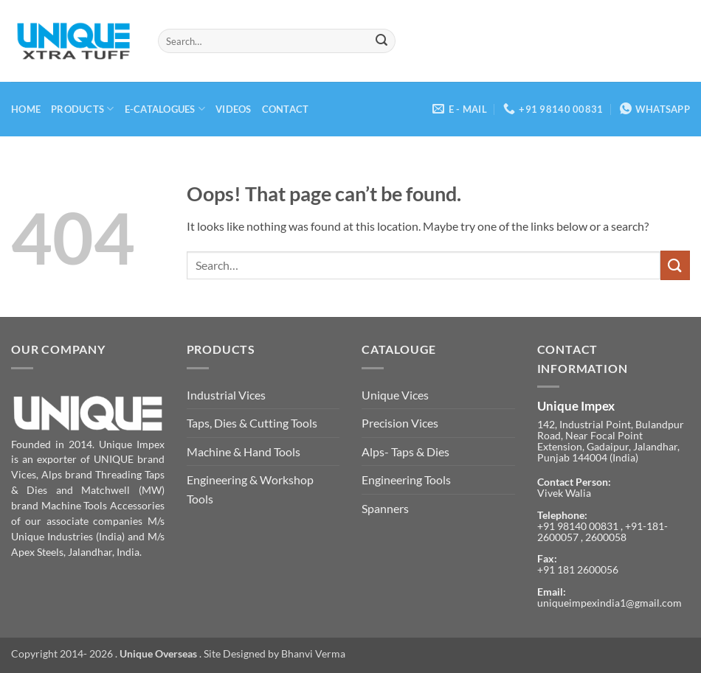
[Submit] (381, 41)
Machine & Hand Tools (243, 451)
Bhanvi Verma (313, 653)
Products (82, 109)
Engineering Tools (406, 480)
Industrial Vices (226, 395)
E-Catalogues (165, 109)
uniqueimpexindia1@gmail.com (609, 603)
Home (26, 109)
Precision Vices (400, 423)
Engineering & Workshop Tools (250, 489)
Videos (233, 109)
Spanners (385, 508)
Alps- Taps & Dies (405, 451)
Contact (285, 109)
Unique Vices (395, 395)
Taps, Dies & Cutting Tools (252, 423)
